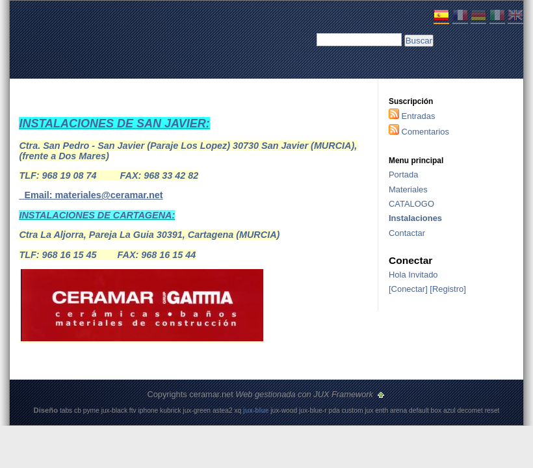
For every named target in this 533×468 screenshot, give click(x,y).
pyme (91, 410)
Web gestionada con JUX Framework (305, 394)
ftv (132, 410)
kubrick (170, 410)
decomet (470, 410)
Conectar (408, 289)
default (419, 410)
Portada (403, 174)
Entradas (419, 116)
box (436, 410)
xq (237, 410)
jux (369, 410)
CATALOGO (411, 204)
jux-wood (283, 410)
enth (381, 410)
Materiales (408, 189)
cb (77, 410)
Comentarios (425, 131)
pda (334, 410)
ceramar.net (211, 394)
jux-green (197, 410)
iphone (148, 410)
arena (398, 410)
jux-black (114, 410)
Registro (447, 289)
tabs (66, 410)
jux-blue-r (313, 410)
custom (352, 410)
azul (449, 410)
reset (492, 410)
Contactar (407, 233)
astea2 (223, 410)
